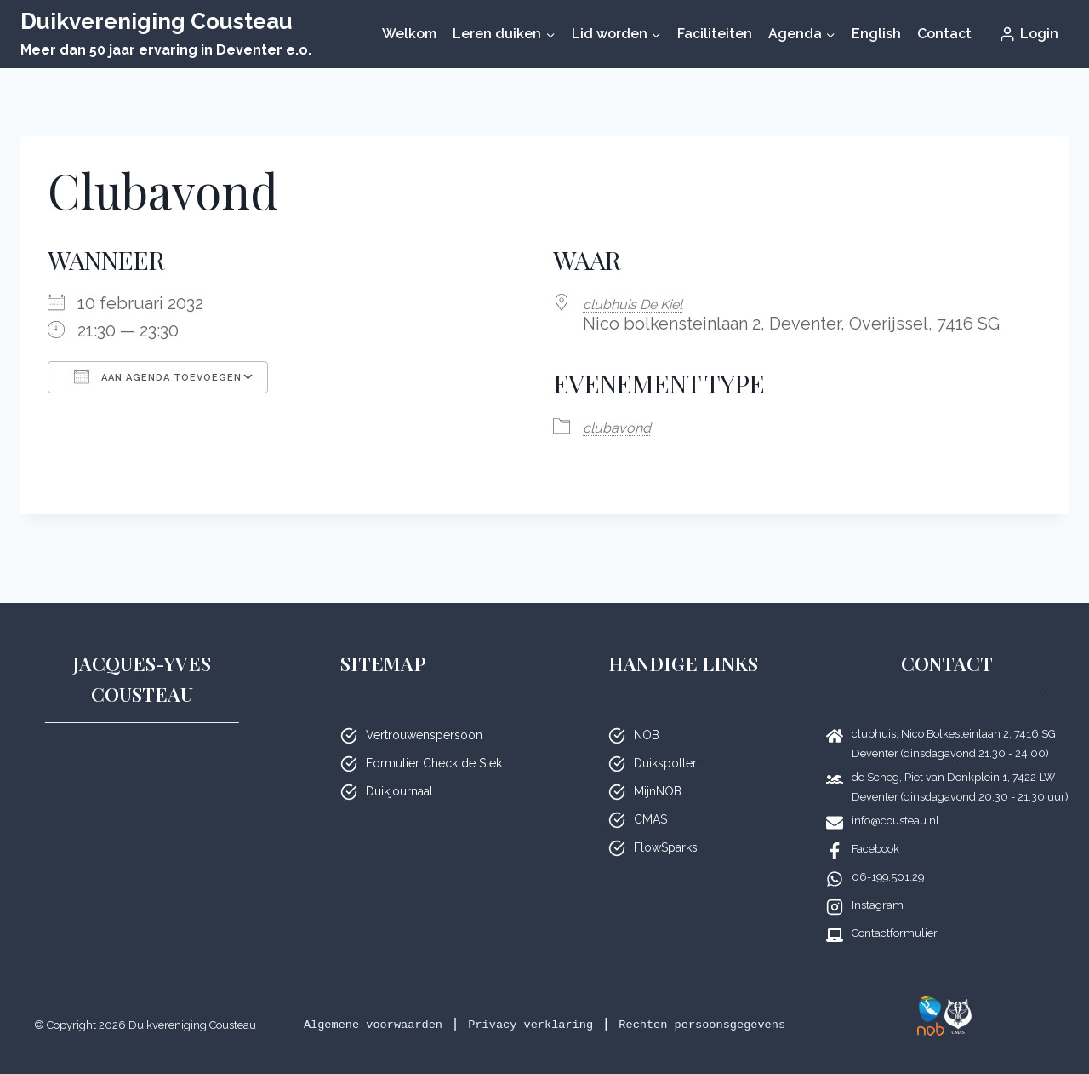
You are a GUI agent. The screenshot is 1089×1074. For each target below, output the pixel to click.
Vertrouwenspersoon (424, 713)
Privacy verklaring (600, 1002)
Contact (944, 34)
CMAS (650, 797)
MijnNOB (657, 769)
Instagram (878, 882)
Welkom (409, 34)
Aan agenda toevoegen (158, 376)
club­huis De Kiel (646, 303)
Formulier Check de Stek (434, 741)
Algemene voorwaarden (411, 1002)
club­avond (624, 425)
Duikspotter (665, 741)
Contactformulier (895, 911)
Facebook (875, 826)
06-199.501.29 (888, 854)
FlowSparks (666, 825)
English (876, 34)
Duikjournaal (399, 769)
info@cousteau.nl (895, 798)
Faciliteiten (714, 34)
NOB (646, 713)
